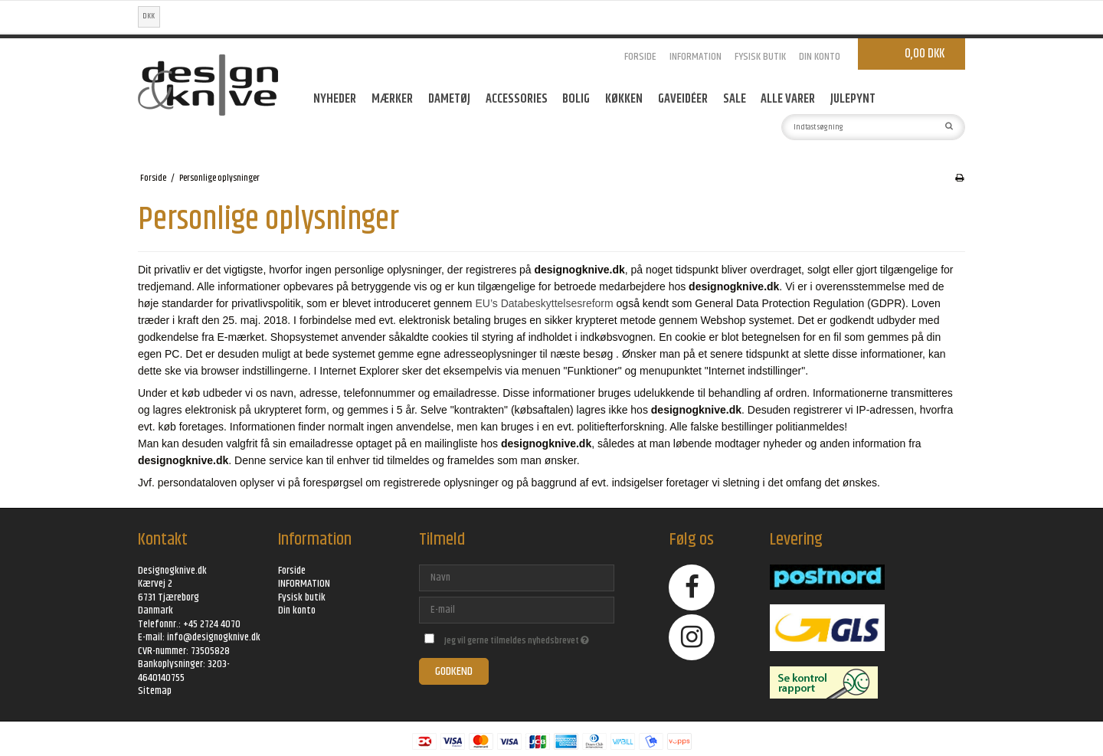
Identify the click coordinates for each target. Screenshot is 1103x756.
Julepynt (853, 99)
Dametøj (449, 99)
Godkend (454, 671)
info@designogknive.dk (213, 637)
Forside (640, 56)
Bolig (576, 99)
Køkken (624, 99)
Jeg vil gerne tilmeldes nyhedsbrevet (529, 638)
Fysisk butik (760, 56)
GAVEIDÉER (683, 99)
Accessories (517, 99)
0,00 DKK (924, 54)
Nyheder (334, 99)
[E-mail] (516, 609)
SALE (734, 99)
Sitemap (155, 690)
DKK (148, 16)
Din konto (819, 56)
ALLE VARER (788, 99)
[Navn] (516, 577)
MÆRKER (392, 99)
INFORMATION (695, 56)
